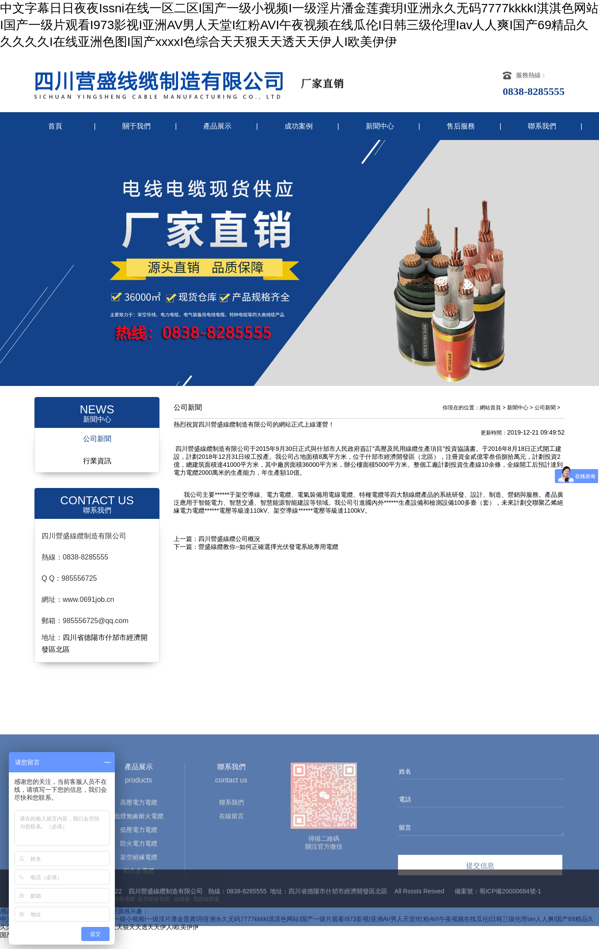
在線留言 (231, 919)
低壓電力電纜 (138, 932)
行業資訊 (97, 470)
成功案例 (298, 126)
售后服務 (461, 126)
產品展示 (217, 126)
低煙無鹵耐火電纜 (138, 919)
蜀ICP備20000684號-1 (510, 900)
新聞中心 (380, 126)
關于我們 (136, 126)
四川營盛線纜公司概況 (229, 548)
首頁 (55, 126)
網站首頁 (490, 417)
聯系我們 (542, 126)
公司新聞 (97, 448)
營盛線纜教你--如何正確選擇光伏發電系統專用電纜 (268, 556)
